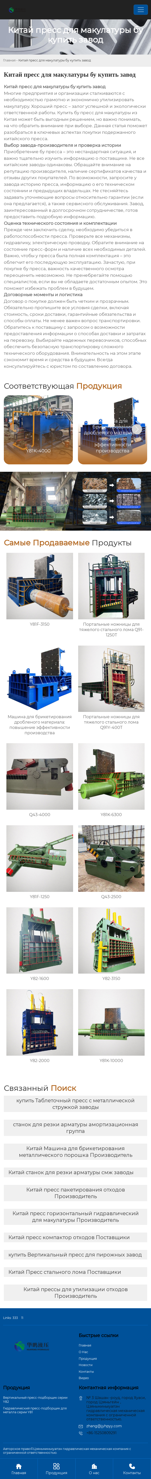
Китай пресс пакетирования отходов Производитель (75, 1193)
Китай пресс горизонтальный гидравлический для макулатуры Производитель (76, 1216)
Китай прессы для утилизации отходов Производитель (76, 1292)
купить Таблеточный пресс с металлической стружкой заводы (75, 1103)
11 (22, 1318)
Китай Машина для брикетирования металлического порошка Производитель (75, 1151)
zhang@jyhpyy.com (104, 1426)
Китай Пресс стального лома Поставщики (64, 1272)
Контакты (86, 1371)
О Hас (83, 1352)
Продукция (88, 1358)
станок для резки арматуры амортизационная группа (75, 1127)
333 (15, 1318)
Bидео (84, 1378)
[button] (137, 429)
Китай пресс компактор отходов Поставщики (69, 1237)
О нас (94, 1468)
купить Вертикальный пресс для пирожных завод (75, 1255)
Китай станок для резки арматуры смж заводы (71, 1172)
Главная (9, 60)
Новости (85, 1365)
